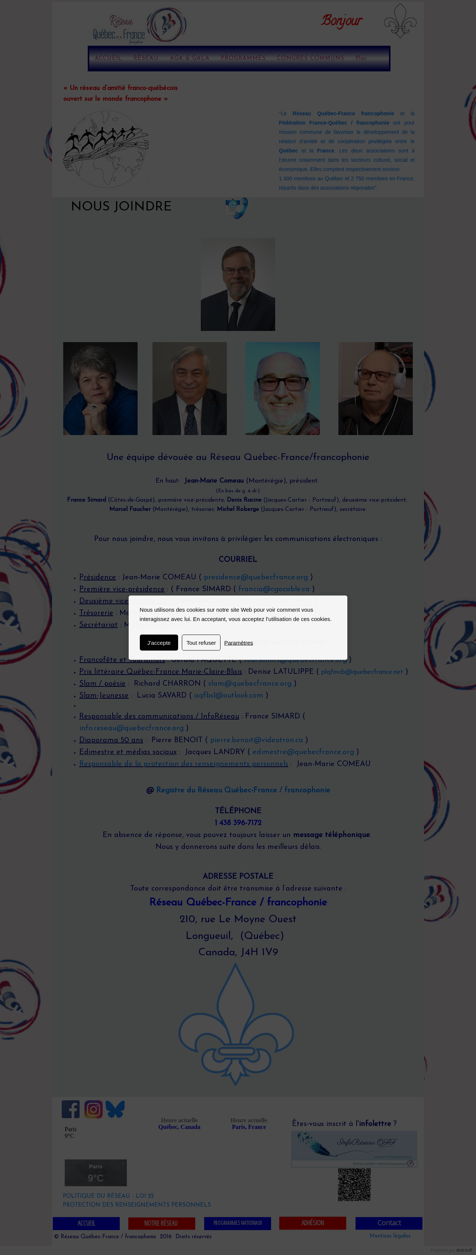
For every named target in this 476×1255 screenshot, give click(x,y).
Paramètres (238, 642)
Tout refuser (201, 642)
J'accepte (159, 642)
